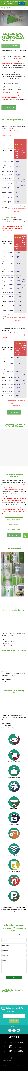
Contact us (3, 1056)
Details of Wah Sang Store (14, 529)
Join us (9, 1056)
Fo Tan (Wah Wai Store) (7, 326)
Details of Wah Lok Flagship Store (14, 519)
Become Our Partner (6, 1058)
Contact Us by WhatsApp (10, 45)
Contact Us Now (8, 107)
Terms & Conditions (6, 1060)
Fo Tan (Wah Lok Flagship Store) (9, 124)
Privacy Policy (15, 1058)
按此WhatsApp (21, 3)
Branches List (15, 1056)
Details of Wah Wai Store (14, 524)
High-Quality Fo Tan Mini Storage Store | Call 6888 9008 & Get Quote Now (12, 37)
